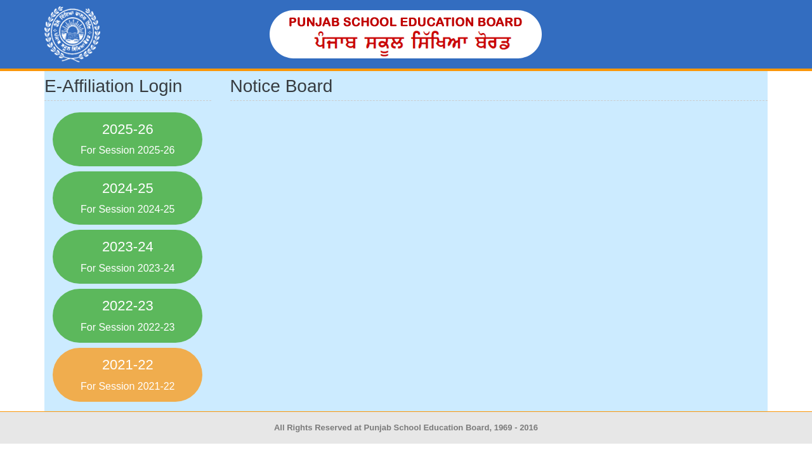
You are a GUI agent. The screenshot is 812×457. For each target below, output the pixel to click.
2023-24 (128, 256)
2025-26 (128, 138)
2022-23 (128, 315)
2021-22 (128, 374)
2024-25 (128, 197)
